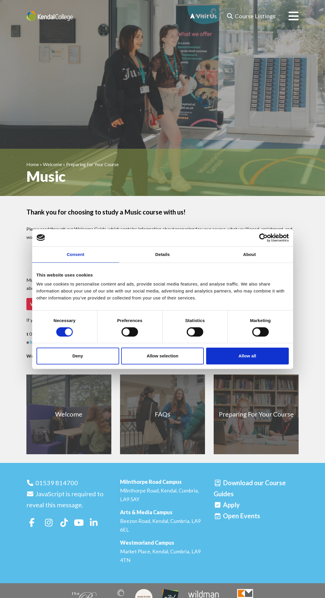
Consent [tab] (75, 254)
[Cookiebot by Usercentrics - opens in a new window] (263, 237)
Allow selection (162, 355)
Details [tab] (162, 254)
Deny (77, 355)
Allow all (247, 355)
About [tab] (249, 254)
